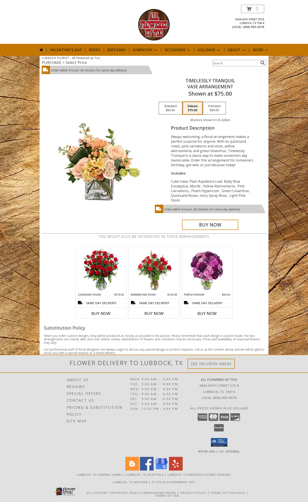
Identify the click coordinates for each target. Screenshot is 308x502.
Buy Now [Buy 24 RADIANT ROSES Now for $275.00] (101, 313)
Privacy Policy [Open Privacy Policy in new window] (193, 493)
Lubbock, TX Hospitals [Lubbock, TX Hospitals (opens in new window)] (145, 474)
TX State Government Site (173, 482)
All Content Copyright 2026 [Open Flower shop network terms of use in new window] (111, 493)
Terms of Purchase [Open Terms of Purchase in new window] (228, 493)
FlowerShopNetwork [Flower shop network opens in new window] (157, 493)
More (260, 49)
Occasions (178, 49)
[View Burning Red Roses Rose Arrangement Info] (154, 270)
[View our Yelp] (176, 469)
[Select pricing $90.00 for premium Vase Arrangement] (214, 108)
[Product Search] (235, 63)
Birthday (116, 49)
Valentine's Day (66, 49)
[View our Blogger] (132, 469)
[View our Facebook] (147, 469)
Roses (94, 49)
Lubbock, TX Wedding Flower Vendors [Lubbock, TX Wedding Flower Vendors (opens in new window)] (199, 474)
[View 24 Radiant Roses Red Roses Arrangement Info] (101, 270)
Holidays (209, 49)
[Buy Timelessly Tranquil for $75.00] (210, 225)
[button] (252, 9)
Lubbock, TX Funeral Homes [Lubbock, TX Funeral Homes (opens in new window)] (100, 474)
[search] (262, 63)
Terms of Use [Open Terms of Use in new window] (167, 495)
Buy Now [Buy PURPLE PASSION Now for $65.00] (207, 313)
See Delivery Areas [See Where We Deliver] (211, 363)
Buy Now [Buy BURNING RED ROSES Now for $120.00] (154, 313)
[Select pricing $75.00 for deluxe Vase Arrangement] (192, 108)
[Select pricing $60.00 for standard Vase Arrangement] (170, 108)
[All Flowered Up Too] (154, 24)
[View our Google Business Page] (161, 469)
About (237, 49)
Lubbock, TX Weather (130, 482)
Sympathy (145, 49)
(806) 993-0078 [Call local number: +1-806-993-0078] (253, 27)
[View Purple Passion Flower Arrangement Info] (207, 270)
